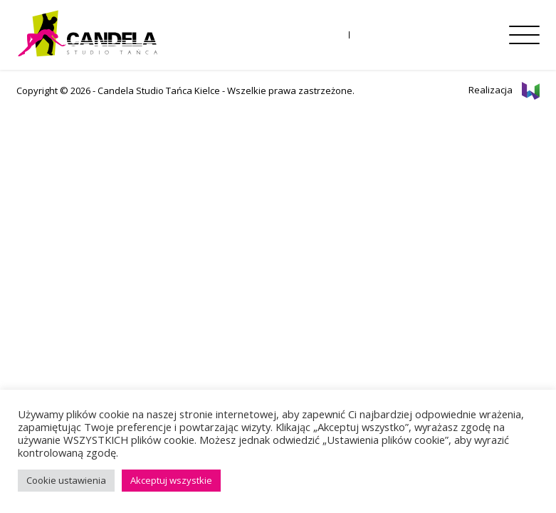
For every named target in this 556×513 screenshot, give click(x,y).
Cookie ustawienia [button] (66, 480)
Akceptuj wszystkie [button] (171, 480)
